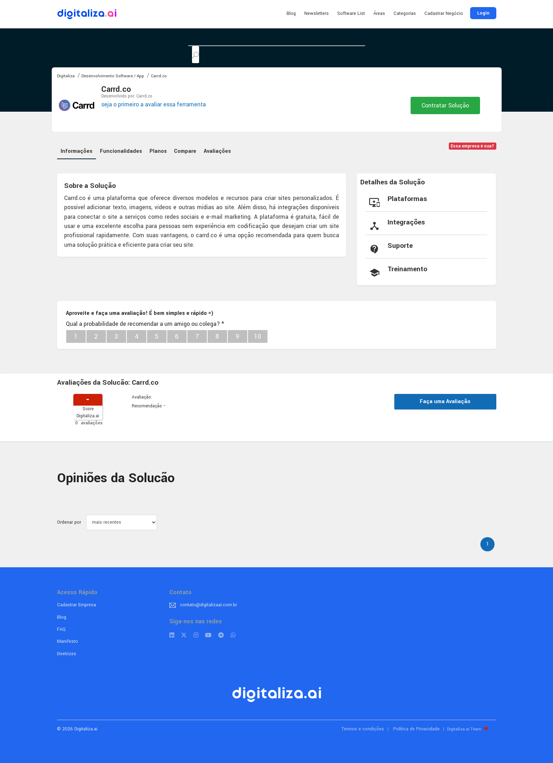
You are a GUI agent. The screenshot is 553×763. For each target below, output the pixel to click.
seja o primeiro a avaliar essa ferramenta (153, 104)
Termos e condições (363, 727)
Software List (351, 13)
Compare (187, 149)
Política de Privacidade (416, 727)
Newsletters (316, 13)
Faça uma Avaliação (445, 399)
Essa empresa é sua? (472, 146)
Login (483, 13)
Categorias (405, 13)
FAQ (61, 627)
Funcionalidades (122, 149)
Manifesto (67, 639)
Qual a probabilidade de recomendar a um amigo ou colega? (145, 322)
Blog (291, 13)
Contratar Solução (445, 105)
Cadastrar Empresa (76, 603)
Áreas (379, 13)
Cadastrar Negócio (443, 13)
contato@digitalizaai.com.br (208, 603)
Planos (159, 149)
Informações (77, 149)
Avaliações (219, 149)
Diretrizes (66, 652)
